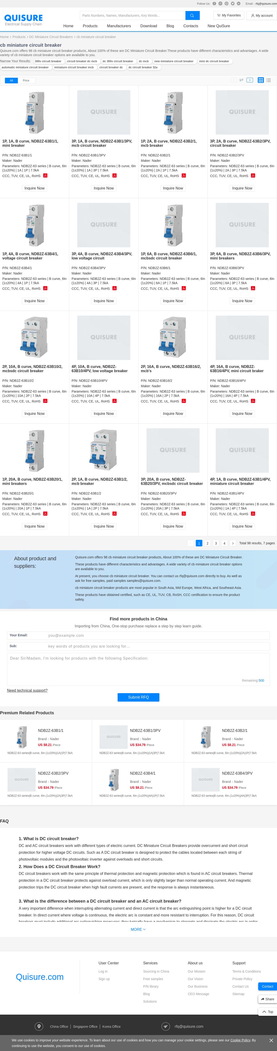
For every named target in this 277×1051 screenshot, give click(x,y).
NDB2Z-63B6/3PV (230, 268)
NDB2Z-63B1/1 (21, 155)
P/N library (150, 986)
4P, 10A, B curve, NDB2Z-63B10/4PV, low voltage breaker (100, 369)
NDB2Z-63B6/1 (159, 268)
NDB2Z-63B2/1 (159, 155)
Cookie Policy (240, 1040)
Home (68, 26)
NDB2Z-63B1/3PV (92, 155)
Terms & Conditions (246, 971)
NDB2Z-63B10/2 (22, 381)
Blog (170, 26)
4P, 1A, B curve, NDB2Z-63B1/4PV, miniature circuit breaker (240, 481)
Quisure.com (40, 977)
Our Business (198, 986)
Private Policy (242, 979)
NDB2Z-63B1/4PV (230, 493)
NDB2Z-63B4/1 (21, 268)
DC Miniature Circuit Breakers (51, 37)
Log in (103, 971)
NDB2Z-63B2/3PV (230, 155)
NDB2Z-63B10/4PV (93, 381)
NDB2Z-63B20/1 (22, 493)
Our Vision (195, 979)
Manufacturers (119, 26)
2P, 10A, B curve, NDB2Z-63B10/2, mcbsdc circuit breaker (32, 369)
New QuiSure (219, 26)
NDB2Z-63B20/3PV (162, 493)
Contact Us (240, 986)
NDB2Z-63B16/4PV (231, 381)
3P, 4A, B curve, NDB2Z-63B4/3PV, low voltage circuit (102, 256)
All (11, 80)
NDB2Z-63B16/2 (160, 381)
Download (148, 26)
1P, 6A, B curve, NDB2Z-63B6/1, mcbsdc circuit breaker (169, 256)
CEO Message (198, 994)
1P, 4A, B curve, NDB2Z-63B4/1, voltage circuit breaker (30, 256)
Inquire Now (34, 188)
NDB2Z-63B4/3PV (92, 268)
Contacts (190, 26)
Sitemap (238, 994)
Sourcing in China (156, 971)
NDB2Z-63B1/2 (90, 493)
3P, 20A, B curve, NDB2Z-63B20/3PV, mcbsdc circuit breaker (172, 481)
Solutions (150, 1001)
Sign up (104, 979)
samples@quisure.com (143, 581)
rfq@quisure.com (266, 3)
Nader (17, 160)
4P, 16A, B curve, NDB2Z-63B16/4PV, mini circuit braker (237, 369)
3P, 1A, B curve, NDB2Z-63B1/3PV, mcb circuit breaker (102, 143)
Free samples (153, 979)
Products (90, 26)
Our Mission (196, 971)
